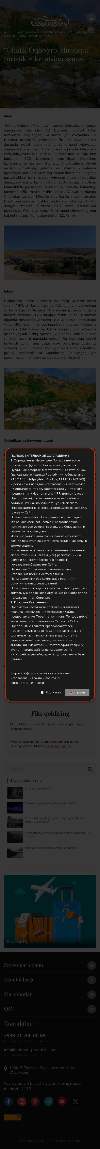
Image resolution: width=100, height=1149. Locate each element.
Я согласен (53, 692)
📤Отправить (77, 692)
